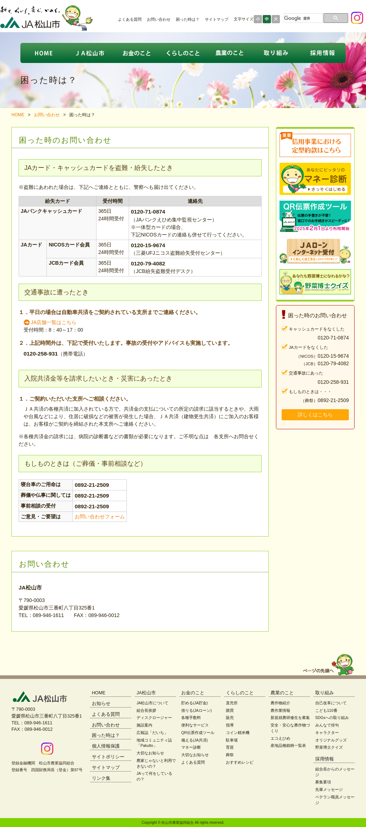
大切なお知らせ (150, 753)
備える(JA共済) (194, 740)
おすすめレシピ (239, 762)
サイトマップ (216, 19)
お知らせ (101, 703)
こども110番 (326, 710)
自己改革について (331, 703)
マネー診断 (191, 747)
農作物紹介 (280, 703)
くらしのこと (240, 692)
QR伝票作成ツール (197, 732)
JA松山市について (152, 703)
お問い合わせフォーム (100, 516)
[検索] (302, 18)
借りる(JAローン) (196, 710)
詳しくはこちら (315, 414)
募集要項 (323, 782)
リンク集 (101, 778)
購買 (230, 710)
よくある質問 (130, 19)
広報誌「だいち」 (152, 732)
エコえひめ (280, 738)
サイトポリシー (108, 756)
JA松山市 (146, 692)
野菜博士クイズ (329, 747)
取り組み (324, 692)
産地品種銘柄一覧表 (288, 745)
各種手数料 (191, 717)
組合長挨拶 (146, 710)
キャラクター (327, 732)
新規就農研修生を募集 (290, 717)
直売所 (232, 703)
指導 (230, 725)
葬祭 (230, 755)
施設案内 (144, 725)
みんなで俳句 (327, 725)
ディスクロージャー (154, 717)
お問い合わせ (158, 19)
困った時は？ (187, 19)
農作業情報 (280, 710)
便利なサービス (195, 725)
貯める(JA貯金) (194, 703)
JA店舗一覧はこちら (53, 322)
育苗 (230, 747)
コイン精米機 (237, 732)
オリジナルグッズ (331, 740)
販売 (230, 717)
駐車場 (232, 740)
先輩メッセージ (329, 789)
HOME (17, 114)
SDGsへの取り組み (332, 717)
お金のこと (192, 692)
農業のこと (282, 692)
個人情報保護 (106, 746)
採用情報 (324, 759)
